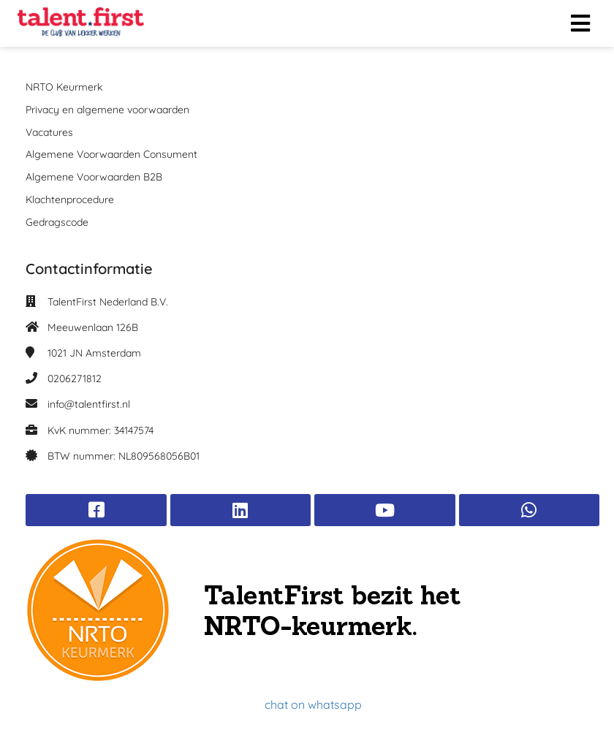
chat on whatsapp (313, 704)
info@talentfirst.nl (89, 404)
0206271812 (75, 378)
